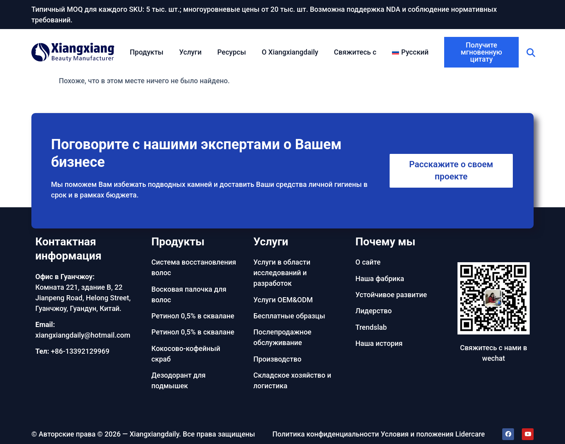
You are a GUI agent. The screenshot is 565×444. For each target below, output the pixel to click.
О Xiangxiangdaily (290, 52)
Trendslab (371, 327)
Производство (277, 359)
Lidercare (470, 434)
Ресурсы (231, 52)
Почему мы (385, 241)
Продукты (147, 52)
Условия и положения (417, 434)
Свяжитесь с (355, 52)
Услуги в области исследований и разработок (281, 272)
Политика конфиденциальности (325, 434)
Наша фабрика (379, 278)
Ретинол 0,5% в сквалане (192, 316)
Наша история (379, 343)
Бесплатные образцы (289, 316)
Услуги (190, 52)
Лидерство (373, 311)
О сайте (368, 262)
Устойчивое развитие (391, 295)
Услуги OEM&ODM (283, 300)
